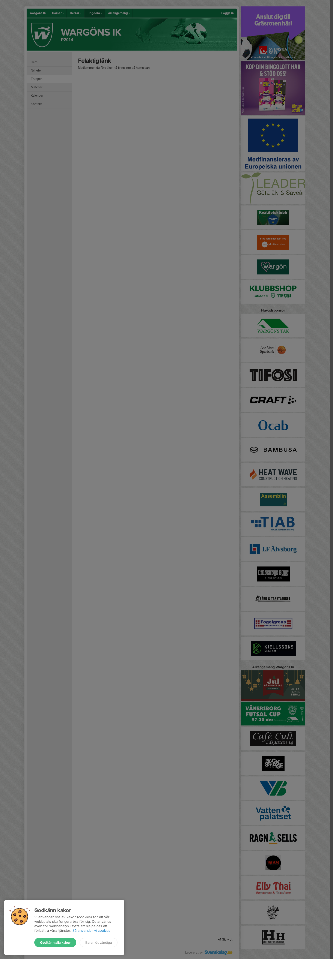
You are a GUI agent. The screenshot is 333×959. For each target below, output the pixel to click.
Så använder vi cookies (91, 930)
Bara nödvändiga (98, 942)
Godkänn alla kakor (55, 942)
